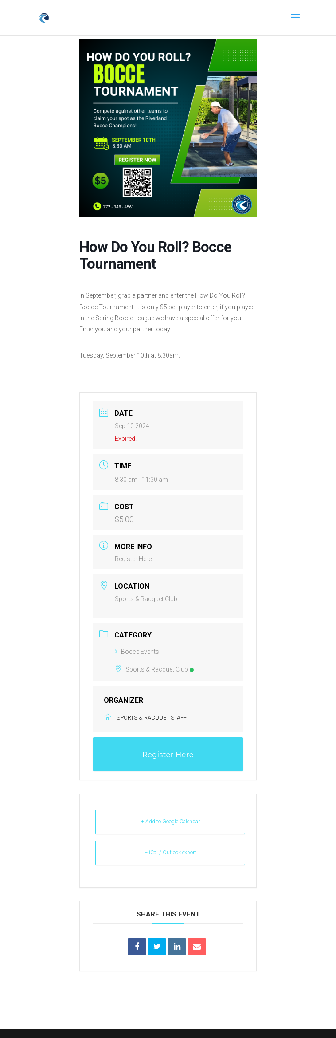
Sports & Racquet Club (154, 669)
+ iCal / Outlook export (170, 852)
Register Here (133, 558)
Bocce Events (137, 651)
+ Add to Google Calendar (170, 821)
